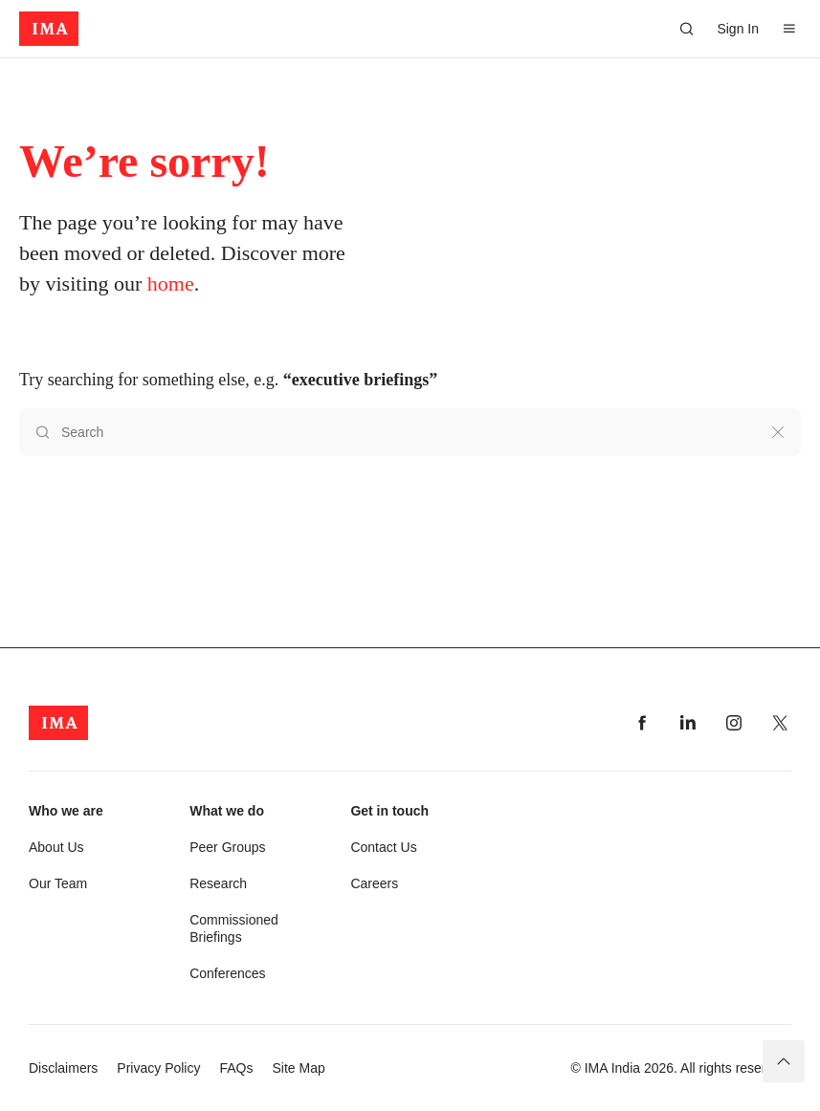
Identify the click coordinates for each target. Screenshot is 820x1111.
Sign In (738, 28)
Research (218, 883)
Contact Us (383, 847)
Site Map (299, 1068)
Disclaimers (63, 1068)
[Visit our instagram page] (733, 722)
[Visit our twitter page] (779, 722)
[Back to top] (784, 1061)
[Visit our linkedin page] (687, 722)
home (170, 283)
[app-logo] (48, 28)
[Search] (686, 28)
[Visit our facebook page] (642, 722)
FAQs (236, 1068)
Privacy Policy (158, 1068)
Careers (374, 883)
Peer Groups (227, 847)
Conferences (227, 973)
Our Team (58, 883)
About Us (56, 847)
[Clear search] (777, 432)
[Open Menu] (789, 28)
